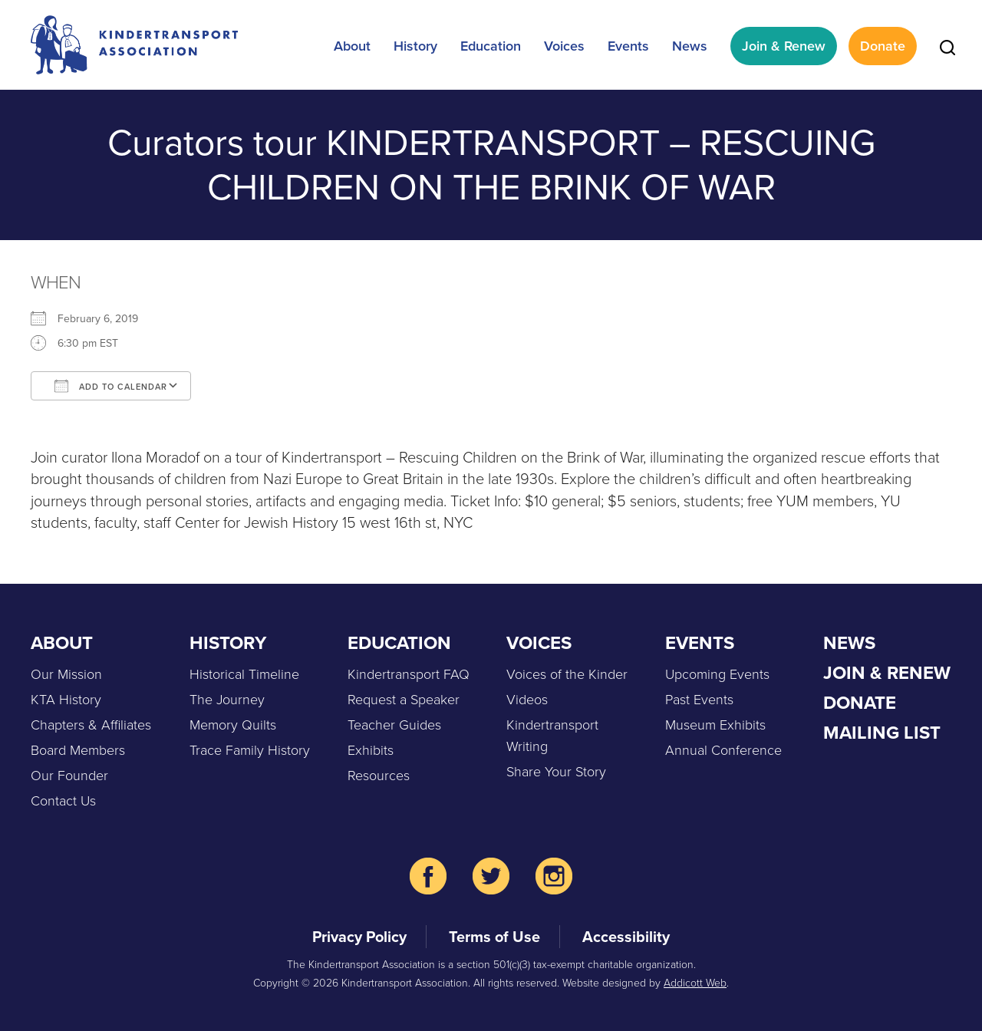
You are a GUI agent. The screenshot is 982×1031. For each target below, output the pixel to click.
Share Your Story (556, 772)
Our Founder (69, 776)
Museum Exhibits (715, 725)
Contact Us (63, 801)
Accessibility (626, 936)
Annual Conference (723, 750)
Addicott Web (695, 983)
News (689, 46)
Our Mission (66, 674)
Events (628, 46)
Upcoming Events (717, 674)
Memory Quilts (232, 725)
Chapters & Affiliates (91, 725)
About (352, 46)
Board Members (78, 750)
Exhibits (371, 750)
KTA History (66, 700)
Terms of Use (494, 936)
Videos (527, 700)
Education (490, 46)
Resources (379, 776)
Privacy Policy (359, 936)
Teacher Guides (394, 725)
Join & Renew (783, 46)
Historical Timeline (244, 674)
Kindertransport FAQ (409, 674)
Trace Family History (249, 750)
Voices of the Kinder (567, 674)
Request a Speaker (404, 700)
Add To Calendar (110, 386)
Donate (882, 46)
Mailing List (882, 732)
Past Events (699, 700)
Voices (564, 46)
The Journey (227, 700)
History (415, 46)
